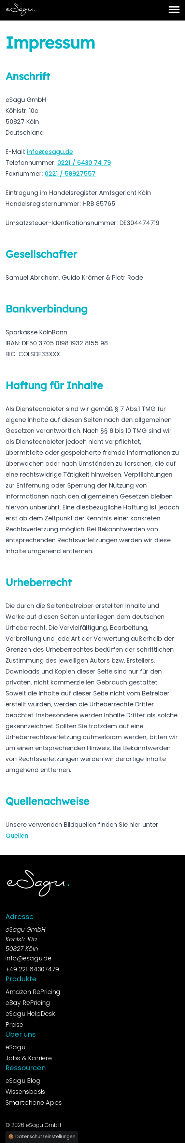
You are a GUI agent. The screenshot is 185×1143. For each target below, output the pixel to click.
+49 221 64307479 (32, 969)
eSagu (15, 1047)
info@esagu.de (50, 151)
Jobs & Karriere (28, 1058)
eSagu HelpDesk (30, 1013)
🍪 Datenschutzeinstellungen (41, 1136)
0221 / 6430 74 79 (84, 162)
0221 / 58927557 (70, 173)
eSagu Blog (23, 1080)
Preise (14, 1024)
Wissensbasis (25, 1091)
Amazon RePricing (32, 991)
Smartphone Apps (33, 1102)
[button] (174, 9)
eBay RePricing (27, 1002)
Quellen (16, 835)
